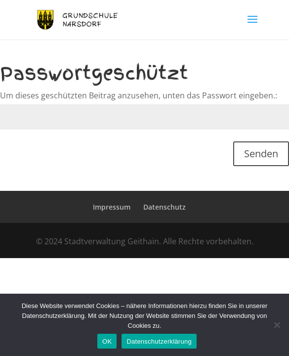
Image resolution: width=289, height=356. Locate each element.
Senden (261, 153)
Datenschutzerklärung (158, 341)
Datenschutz (164, 207)
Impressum (111, 207)
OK (107, 341)
